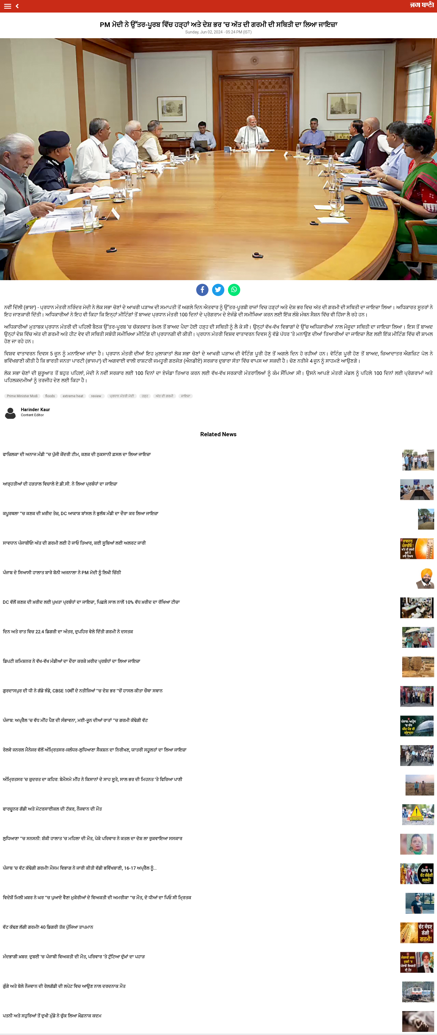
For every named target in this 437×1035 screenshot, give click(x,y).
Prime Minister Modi (22, 396)
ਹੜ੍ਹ (145, 396)
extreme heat (73, 396)
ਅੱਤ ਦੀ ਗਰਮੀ (164, 396)
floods (50, 396)
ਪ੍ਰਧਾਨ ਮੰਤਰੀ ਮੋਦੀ (122, 396)
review (96, 396)
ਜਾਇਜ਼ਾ (185, 396)
